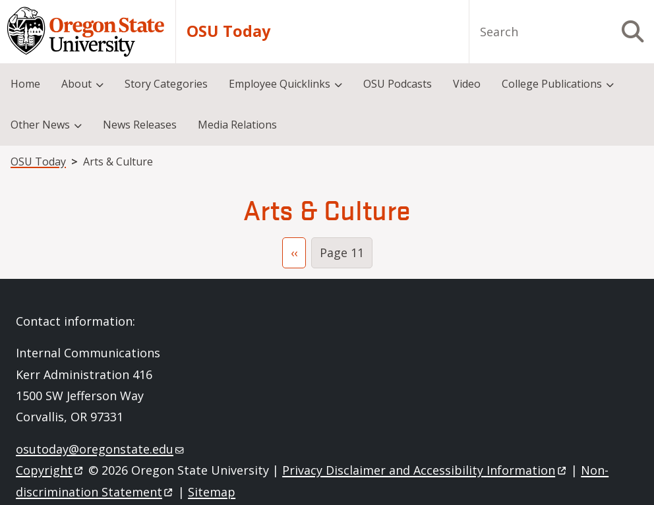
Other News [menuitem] (40, 124)
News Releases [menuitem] (140, 124)
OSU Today (228, 31)
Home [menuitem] (25, 83)
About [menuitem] (76, 83)
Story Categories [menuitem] (166, 83)
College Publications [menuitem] (552, 83)
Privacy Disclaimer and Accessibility (425, 470)
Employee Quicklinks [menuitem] (279, 83)
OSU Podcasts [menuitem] (397, 83)
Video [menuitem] (467, 83)
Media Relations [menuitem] (237, 124)
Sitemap (211, 492)
